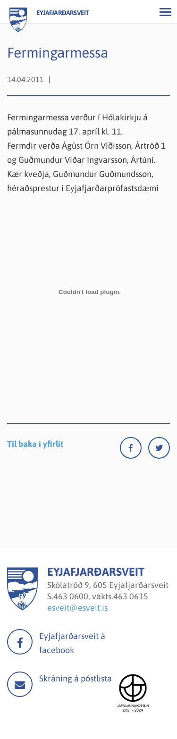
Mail (20, 684)
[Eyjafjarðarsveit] (22, 608)
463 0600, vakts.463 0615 (100, 596)
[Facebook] (134, 450)
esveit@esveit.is (77, 608)
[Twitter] (159, 450)
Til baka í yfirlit (35, 444)
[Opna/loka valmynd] (165, 12)
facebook (20, 642)
